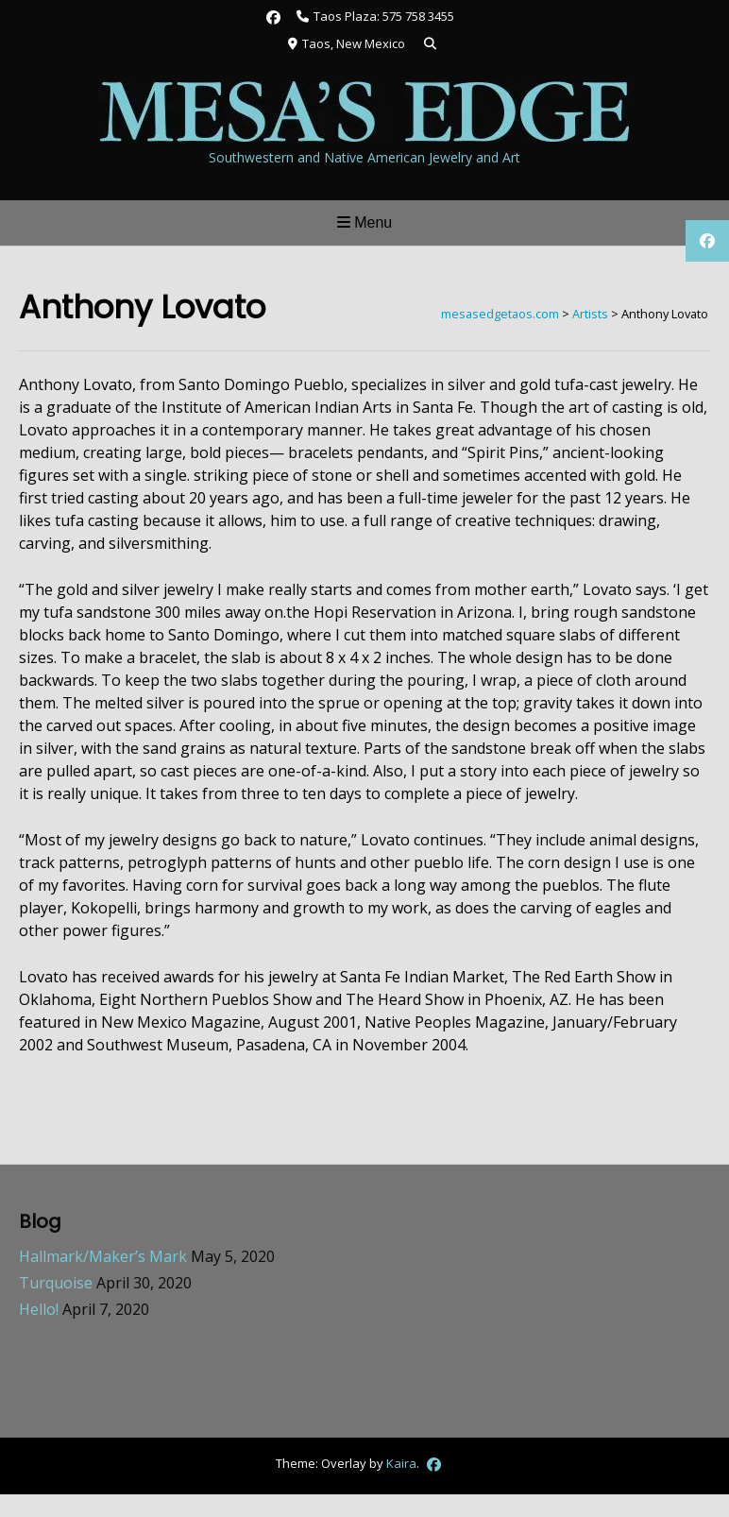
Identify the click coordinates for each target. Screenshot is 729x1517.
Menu (364, 222)
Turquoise (56, 1282)
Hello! (39, 1309)
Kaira (401, 1463)
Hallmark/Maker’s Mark (103, 1256)
